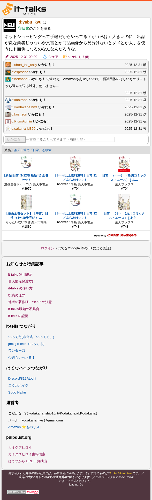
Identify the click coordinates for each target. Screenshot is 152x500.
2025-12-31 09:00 (23, 57)
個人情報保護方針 (21, 281)
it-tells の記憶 (18, 316)
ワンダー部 (16, 350)
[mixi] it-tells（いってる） (27, 344)
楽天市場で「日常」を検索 (32, 150)
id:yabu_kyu (29, 22)
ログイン (47, 248)
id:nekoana (19, 79)
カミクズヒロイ (20, 447)
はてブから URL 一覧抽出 (27, 461)
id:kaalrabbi (19, 100)
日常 (25, 28)
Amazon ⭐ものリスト (25, 427)
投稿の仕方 (16, 295)
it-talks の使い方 (20, 288)
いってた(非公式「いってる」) (31, 337)
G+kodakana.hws (24, 107)
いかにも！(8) (78, 57)
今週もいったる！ (21, 357)
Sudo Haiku (17, 392)
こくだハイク (18, 385)
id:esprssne (19, 72)
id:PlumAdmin (21, 121)
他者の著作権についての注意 (30, 302)
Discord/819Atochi (22, 378)
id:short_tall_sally (24, 65)
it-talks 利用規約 (20, 274)
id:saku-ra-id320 (23, 128)
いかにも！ (15, 139)
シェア (53, 57)
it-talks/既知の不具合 (23, 309)
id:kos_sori (19, 114)
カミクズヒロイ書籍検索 (26, 454)
